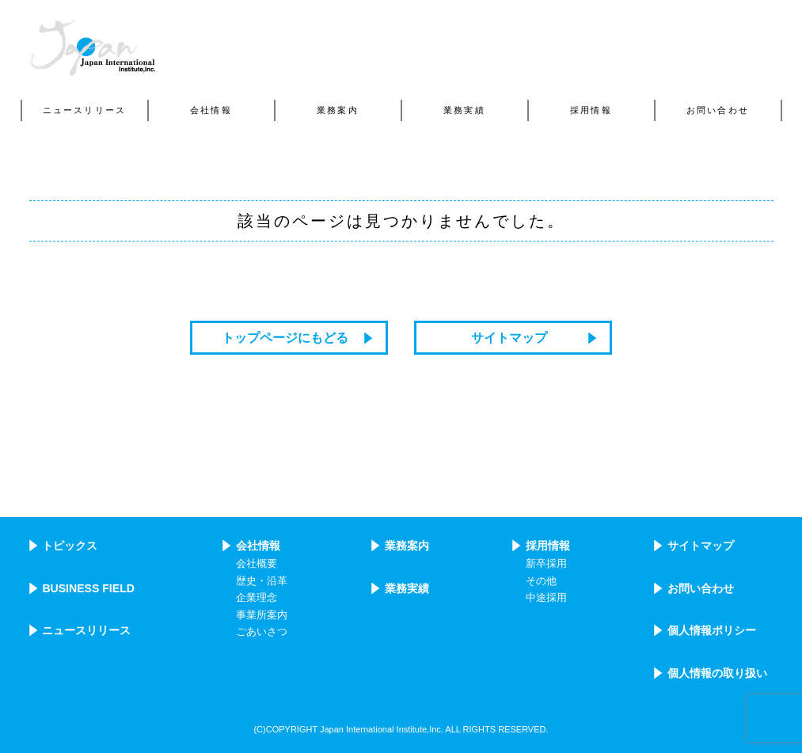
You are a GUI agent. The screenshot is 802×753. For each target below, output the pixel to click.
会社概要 (256, 563)
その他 (541, 581)
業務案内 (407, 545)
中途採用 (546, 597)
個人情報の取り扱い (717, 673)
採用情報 (548, 545)
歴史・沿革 (261, 581)
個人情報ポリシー (711, 630)
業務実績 (407, 588)
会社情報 (258, 545)
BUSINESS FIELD (88, 588)
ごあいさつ (261, 631)
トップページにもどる (285, 337)
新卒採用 (546, 563)
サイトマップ (509, 337)
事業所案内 (261, 615)
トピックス (69, 545)
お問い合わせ (700, 588)
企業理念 (256, 597)
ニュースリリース (86, 630)
